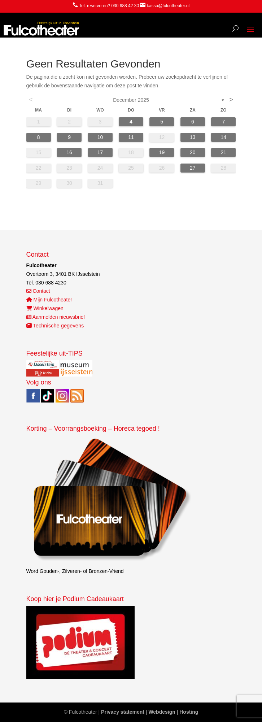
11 (131, 137)
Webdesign (161, 712)
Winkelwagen (45, 308)
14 (224, 137)
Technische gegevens (55, 326)
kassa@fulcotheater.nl (168, 5)
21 (224, 152)
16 (69, 152)
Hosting (188, 712)
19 (162, 152)
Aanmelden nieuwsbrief (55, 317)
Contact (38, 291)
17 (100, 152)
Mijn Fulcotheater (49, 300)
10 (100, 137)
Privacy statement (122, 712)
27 (193, 168)
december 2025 (131, 100)
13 (193, 137)
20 (193, 152)
